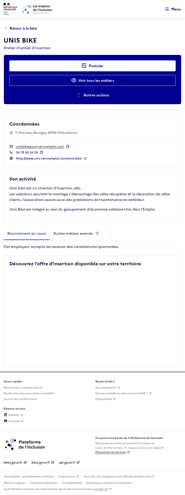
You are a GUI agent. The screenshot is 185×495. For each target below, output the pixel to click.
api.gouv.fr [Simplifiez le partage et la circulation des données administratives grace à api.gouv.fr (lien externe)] (67, 462)
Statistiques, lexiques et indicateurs (109, 483)
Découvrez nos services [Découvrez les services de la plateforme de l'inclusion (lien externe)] (110, 452)
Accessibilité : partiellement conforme (29, 476)
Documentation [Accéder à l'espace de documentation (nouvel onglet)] (105, 388)
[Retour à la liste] (22, 28)
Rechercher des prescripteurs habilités (29, 393)
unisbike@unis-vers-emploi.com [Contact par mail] (40, 146)
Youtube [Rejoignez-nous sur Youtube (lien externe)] (11, 421)
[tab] (27, 233)
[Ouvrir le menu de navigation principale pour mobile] (171, 9)
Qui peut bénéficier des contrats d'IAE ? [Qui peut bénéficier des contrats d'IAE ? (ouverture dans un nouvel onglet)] (121, 393)
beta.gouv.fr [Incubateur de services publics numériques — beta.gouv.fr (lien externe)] (13, 462)
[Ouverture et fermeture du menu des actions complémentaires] (92, 95)
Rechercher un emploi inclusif (23, 388)
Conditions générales (43, 483)
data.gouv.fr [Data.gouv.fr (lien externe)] (40, 462)
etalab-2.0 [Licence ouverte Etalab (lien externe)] (101, 489)
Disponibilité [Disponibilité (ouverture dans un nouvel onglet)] (103, 399)
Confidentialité (72, 483)
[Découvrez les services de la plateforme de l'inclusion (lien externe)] (25, 444)
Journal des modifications (20, 399)
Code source (66, 476)
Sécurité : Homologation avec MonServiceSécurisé (117, 476)
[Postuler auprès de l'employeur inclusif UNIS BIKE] (92, 65)
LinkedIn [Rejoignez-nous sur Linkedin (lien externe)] (11, 415)
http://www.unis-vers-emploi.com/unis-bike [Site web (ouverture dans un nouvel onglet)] (49, 158)
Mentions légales (14, 483)
